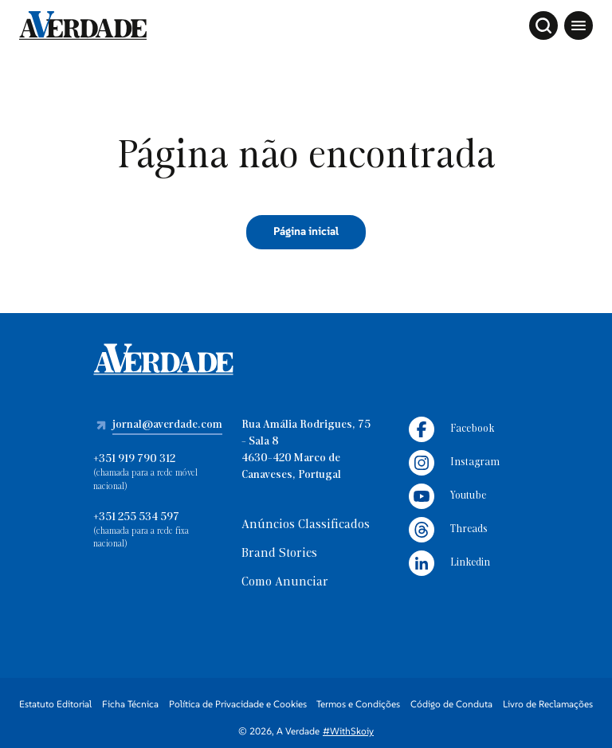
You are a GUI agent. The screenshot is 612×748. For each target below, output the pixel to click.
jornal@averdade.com (167, 425)
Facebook (451, 429)
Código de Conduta (451, 704)
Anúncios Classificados (305, 525)
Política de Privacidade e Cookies (238, 704)
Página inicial (306, 231)
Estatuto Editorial (55, 704)
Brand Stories (279, 553)
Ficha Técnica (130, 704)
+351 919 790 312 (134, 459)
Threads (448, 529)
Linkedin (449, 563)
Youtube (447, 496)
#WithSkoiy (348, 731)
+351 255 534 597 (136, 517)
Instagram (454, 463)
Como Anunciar (284, 582)
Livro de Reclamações (548, 704)
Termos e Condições (358, 704)
